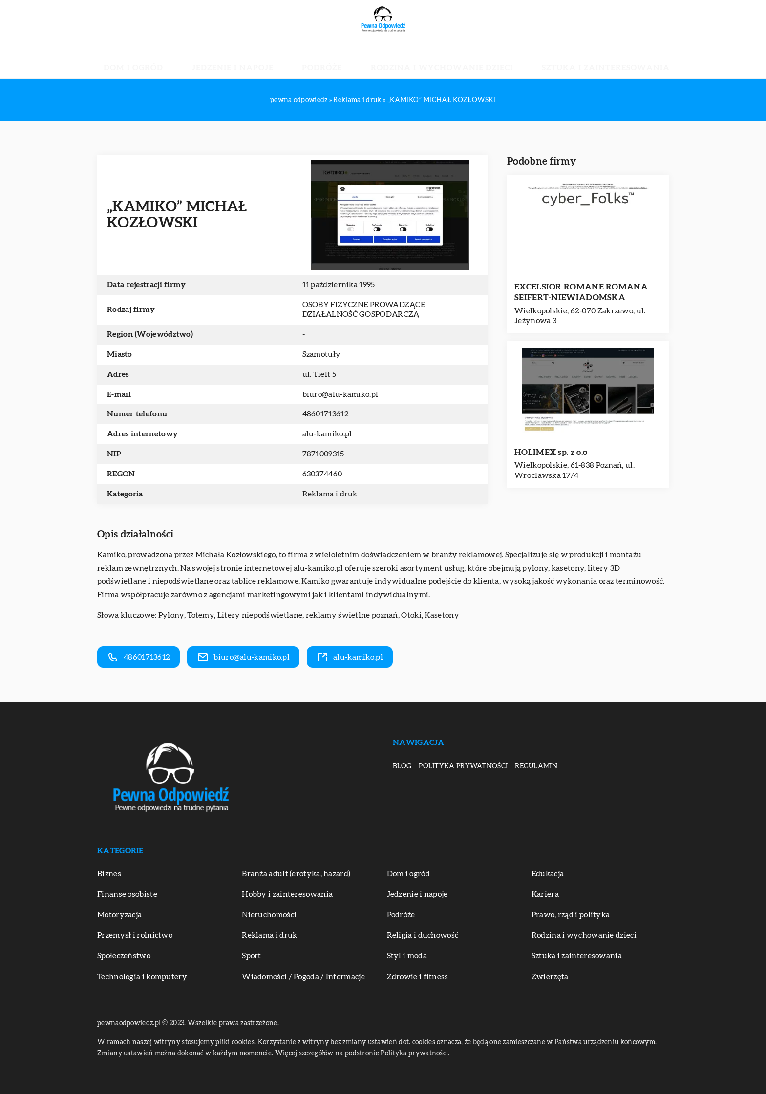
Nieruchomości (269, 915)
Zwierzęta (550, 977)
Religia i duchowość (423, 935)
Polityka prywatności (463, 766)
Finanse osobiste (127, 894)
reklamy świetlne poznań (352, 615)
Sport (251, 956)
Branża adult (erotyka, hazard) (296, 874)
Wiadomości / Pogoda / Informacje (303, 977)
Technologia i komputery (142, 977)
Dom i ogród (195, 58)
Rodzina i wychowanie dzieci (423, 58)
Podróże (333, 58)
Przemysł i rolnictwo (134, 935)
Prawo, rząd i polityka (571, 915)
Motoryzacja (119, 915)
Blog (402, 766)
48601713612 (325, 414)
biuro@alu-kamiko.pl (340, 394)
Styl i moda (407, 956)
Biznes (109, 874)
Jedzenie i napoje (267, 58)
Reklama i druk (330, 494)
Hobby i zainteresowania (287, 894)
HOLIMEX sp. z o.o (550, 452)
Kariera (545, 894)
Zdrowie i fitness (417, 977)
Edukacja (548, 874)
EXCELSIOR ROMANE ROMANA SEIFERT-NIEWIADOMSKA (581, 292)
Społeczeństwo (123, 956)
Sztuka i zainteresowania (549, 58)
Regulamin (536, 766)
